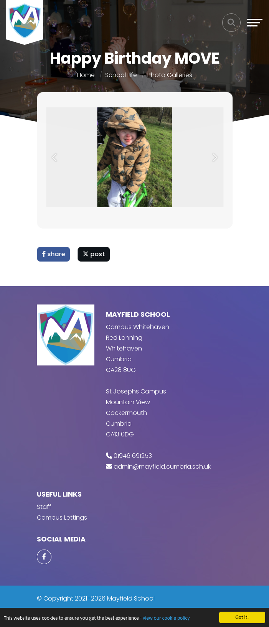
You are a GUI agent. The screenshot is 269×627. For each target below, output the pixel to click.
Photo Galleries (169, 75)
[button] (56, 157)
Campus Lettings (62, 517)
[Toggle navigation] (255, 22)
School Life (121, 75)
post (95, 254)
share (54, 254)
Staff (44, 506)
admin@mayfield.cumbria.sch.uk (162, 466)
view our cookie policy (166, 618)
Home (86, 75)
